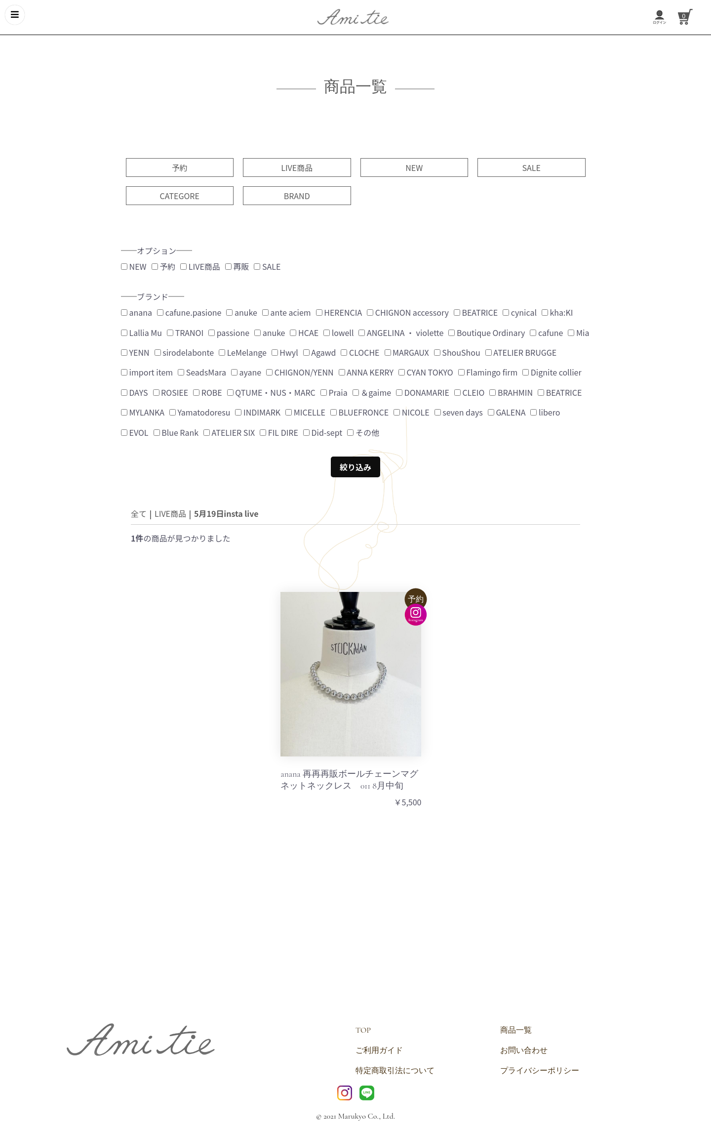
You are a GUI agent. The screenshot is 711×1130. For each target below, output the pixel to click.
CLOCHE (360, 352)
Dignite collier (551, 372)
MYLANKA (142, 412)
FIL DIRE (279, 432)
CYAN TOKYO (425, 372)
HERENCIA (339, 312)
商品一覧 (516, 1030)
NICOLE (412, 412)
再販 (237, 266)
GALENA (507, 412)
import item (147, 372)
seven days (458, 412)
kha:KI (557, 312)
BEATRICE (476, 312)
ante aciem (286, 312)
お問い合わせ (524, 1050)
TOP (363, 1030)
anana (136, 312)
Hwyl (285, 352)
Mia (578, 332)
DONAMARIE (422, 392)
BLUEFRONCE (359, 412)
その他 (363, 432)
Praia (334, 392)
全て (139, 513)
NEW (414, 167)
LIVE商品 (297, 167)
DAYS (134, 392)
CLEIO (469, 392)
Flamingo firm (488, 372)
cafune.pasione (189, 312)
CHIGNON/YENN (300, 372)
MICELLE (305, 412)
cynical (520, 312)
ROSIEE (171, 392)
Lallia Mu (141, 332)
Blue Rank (176, 432)
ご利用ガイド (379, 1050)
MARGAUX (407, 352)
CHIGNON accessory (408, 312)
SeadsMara (202, 372)
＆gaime (372, 392)
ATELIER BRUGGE (521, 352)
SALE (531, 167)
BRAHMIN (511, 392)
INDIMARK (257, 412)
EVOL (135, 432)
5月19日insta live (226, 513)
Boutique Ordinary (486, 332)
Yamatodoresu (199, 412)
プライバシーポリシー (539, 1071)
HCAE (304, 332)
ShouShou (457, 352)
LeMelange (243, 352)
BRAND (297, 196)
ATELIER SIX (229, 432)
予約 (180, 167)
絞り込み (355, 467)
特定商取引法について (395, 1071)
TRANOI (185, 332)
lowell (338, 332)
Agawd (319, 352)
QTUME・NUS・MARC (271, 392)
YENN (135, 352)
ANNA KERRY (366, 372)
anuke (241, 312)
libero (545, 412)
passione (228, 332)
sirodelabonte (184, 352)
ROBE (207, 392)
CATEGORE (179, 196)
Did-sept (322, 432)
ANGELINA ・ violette (400, 332)
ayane (246, 372)
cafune (546, 332)
